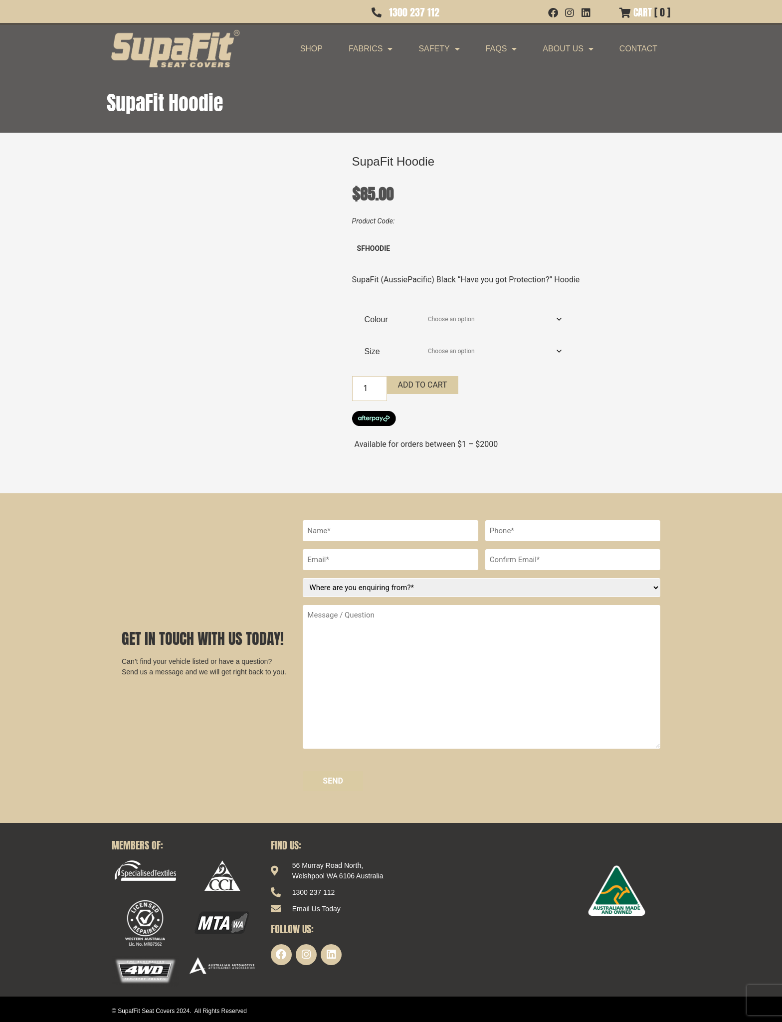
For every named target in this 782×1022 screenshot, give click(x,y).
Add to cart (422, 385)
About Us (568, 49)
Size (372, 351)
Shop (311, 48)
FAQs (501, 49)
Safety (438, 49)
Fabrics (370, 49)
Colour (376, 319)
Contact (638, 48)
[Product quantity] (369, 388)
